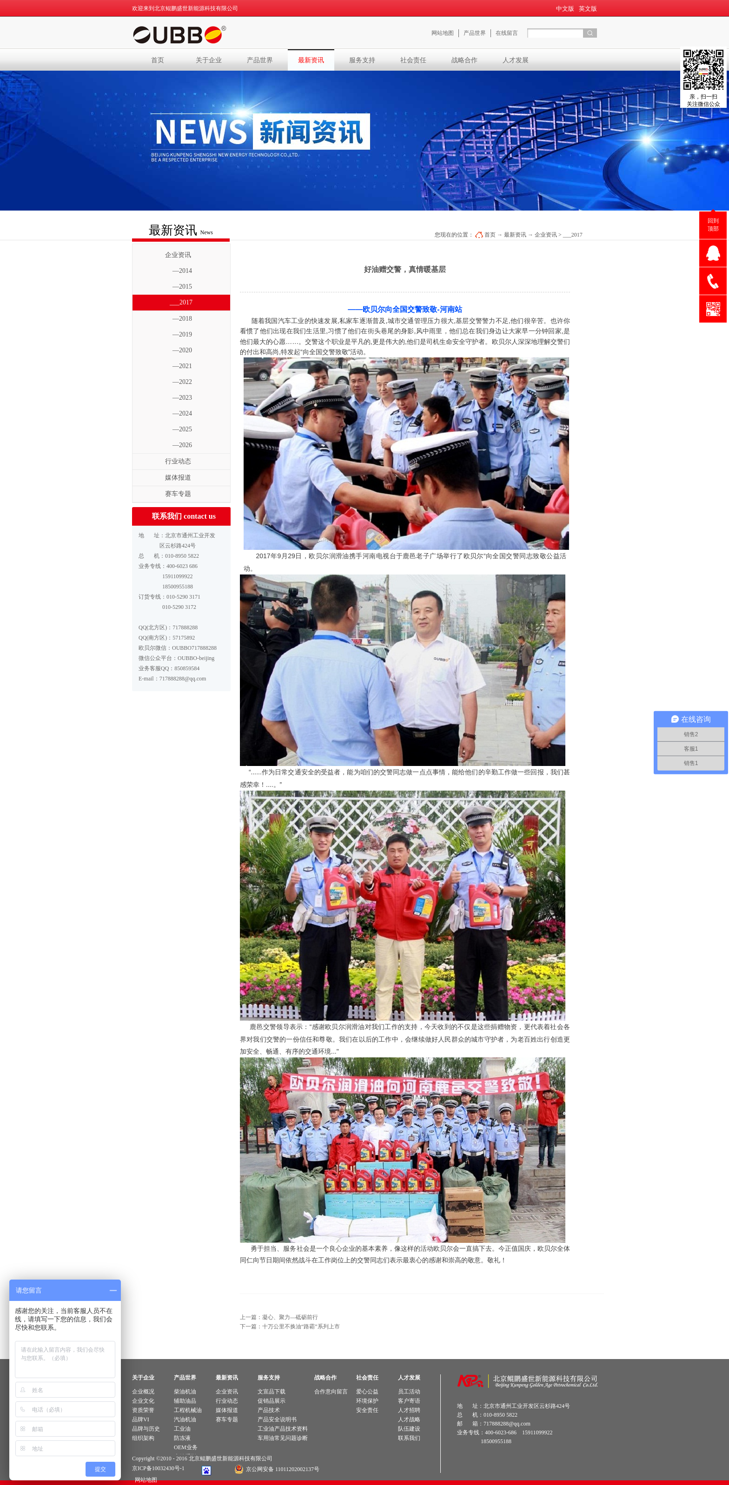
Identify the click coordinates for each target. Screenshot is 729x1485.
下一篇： (290, 1326)
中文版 (565, 8)
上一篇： (279, 1317)
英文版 (588, 8)
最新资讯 (515, 234)
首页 (157, 60)
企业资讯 (546, 234)
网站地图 (144, 1480)
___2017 (573, 234)
